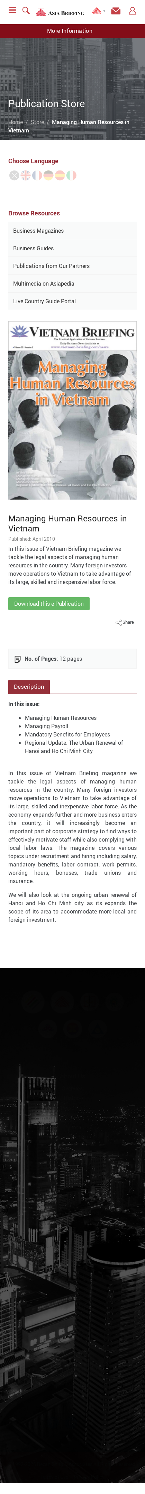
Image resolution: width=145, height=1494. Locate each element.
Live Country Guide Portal (44, 301)
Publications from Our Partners (51, 266)
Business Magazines (38, 230)
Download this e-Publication (49, 603)
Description (29, 686)
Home (15, 122)
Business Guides (33, 248)
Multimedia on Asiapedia (43, 283)
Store (37, 122)
